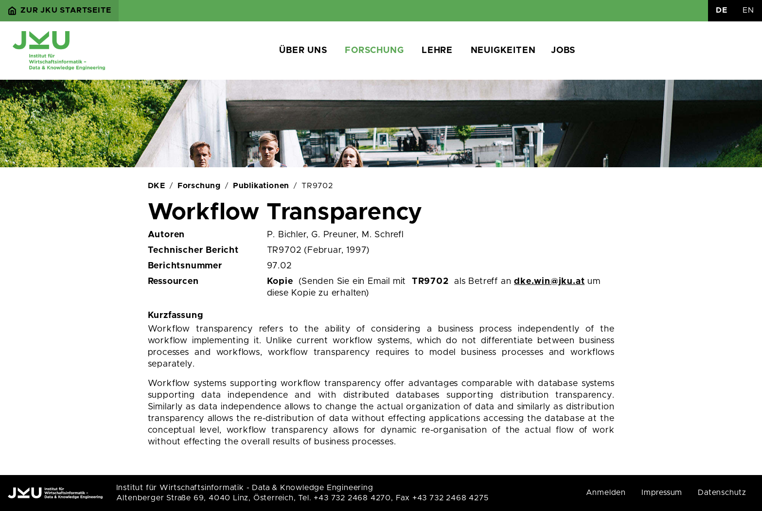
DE (721, 10)
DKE (156, 186)
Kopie (280, 281)
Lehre (437, 50)
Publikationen (261, 186)
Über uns (303, 50)
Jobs (563, 50)
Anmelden (606, 492)
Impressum (661, 492)
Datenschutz (722, 492)
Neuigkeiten (503, 50)
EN (748, 10)
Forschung (374, 50)
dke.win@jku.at (549, 281)
